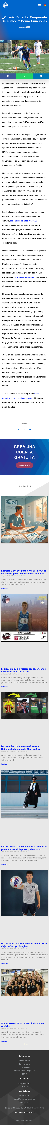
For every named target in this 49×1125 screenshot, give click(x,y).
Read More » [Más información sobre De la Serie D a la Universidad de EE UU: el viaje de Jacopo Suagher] (5, 964)
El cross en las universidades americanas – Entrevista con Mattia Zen (24, 670)
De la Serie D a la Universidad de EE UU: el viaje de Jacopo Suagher (24, 945)
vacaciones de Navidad (24, 277)
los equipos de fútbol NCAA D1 (23, 221)
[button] (39, 5)
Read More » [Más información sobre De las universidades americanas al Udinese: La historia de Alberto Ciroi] (5, 764)
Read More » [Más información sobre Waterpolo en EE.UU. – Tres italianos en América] (5, 1041)
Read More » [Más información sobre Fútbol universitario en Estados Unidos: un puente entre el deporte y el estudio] (5, 864)
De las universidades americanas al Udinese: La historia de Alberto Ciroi (20, 747)
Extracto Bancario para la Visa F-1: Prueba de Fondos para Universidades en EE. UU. (23, 572)
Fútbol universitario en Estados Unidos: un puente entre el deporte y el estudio (24, 848)
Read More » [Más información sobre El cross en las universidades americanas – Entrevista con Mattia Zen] (5, 686)
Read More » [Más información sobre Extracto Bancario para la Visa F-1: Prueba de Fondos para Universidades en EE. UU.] (5, 588)
